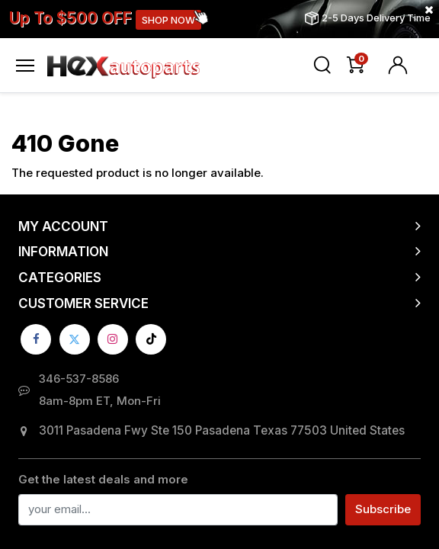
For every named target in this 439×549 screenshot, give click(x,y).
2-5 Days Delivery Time (376, 17)
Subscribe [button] (383, 509)
